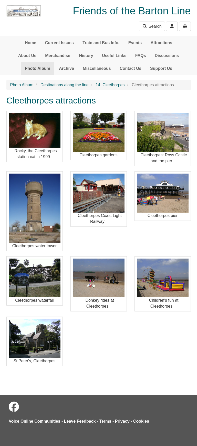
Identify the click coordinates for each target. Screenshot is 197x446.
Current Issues (59, 43)
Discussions (167, 55)
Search (151, 26)
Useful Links (114, 55)
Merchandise (57, 55)
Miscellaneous (97, 68)
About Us (27, 55)
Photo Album (37, 68)
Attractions (161, 43)
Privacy (122, 421)
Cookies (141, 421)
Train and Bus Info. (100, 43)
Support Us (161, 68)
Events (135, 43)
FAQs (140, 55)
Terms (105, 421)
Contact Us (130, 68)
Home (30, 43)
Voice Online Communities (34, 421)
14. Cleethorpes (110, 85)
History (86, 55)
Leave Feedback (80, 421)
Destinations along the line (64, 85)
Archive (66, 68)
